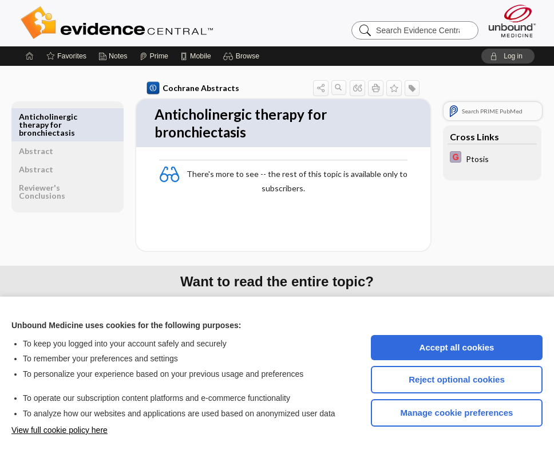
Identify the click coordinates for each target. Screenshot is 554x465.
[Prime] (154, 56)
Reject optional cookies (457, 379)
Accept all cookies (457, 347)
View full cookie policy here (59, 430)
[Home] (30, 56)
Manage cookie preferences (457, 412)
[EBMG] (492, 158)
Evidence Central (162, 23)
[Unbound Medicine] (512, 21)
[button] (243, 56)
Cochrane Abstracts (180, 88)
